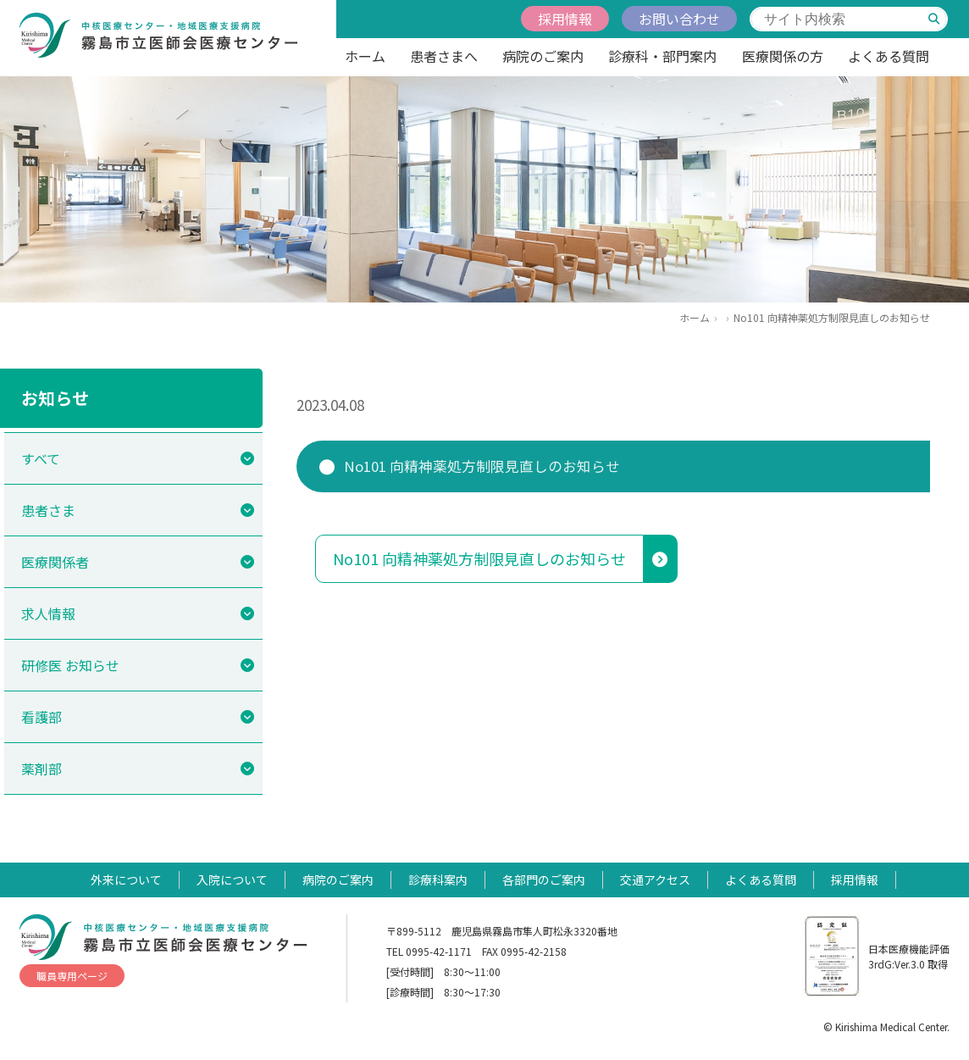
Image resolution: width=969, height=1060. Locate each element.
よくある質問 (888, 56)
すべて (40, 458)
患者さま (48, 510)
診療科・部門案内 (662, 56)
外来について (126, 879)
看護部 (41, 717)
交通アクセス (655, 879)
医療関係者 (55, 562)
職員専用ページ (72, 975)
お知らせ (55, 398)
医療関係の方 (782, 56)
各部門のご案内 (543, 879)
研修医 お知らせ (70, 665)
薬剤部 (41, 768)
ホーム (365, 56)
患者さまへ (444, 56)
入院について (232, 879)
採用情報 (565, 18)
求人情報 (48, 613)
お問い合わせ (679, 18)
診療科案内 (438, 879)
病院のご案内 (543, 56)
